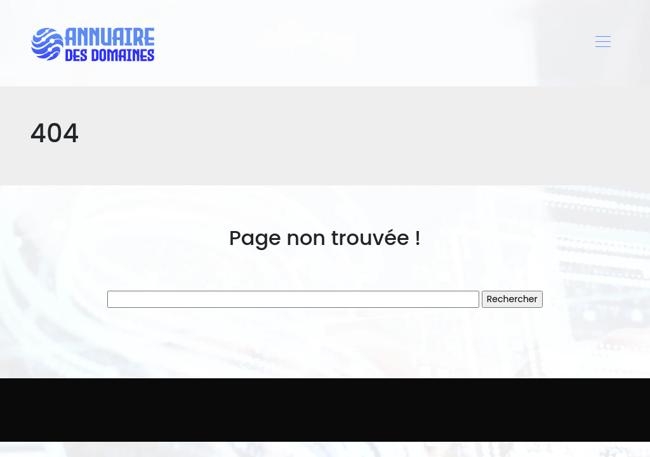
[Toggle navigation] (602, 43)
